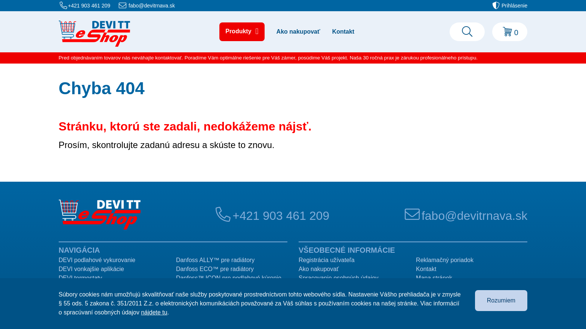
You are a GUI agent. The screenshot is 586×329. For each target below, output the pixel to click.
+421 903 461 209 (89, 6)
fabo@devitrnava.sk (152, 6)
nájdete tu (154, 312)
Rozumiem (501, 300)
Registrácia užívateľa (327, 260)
